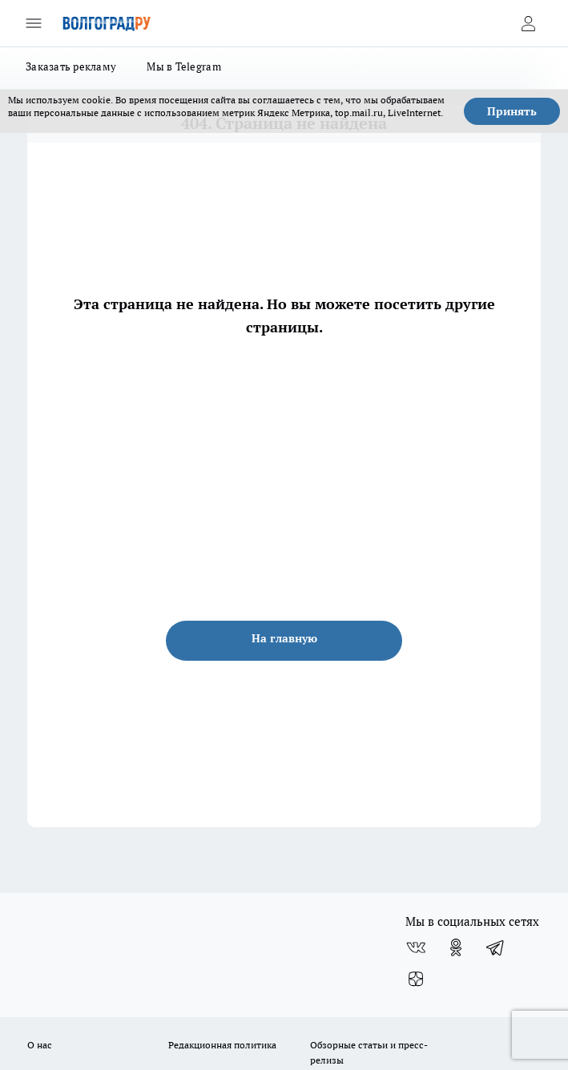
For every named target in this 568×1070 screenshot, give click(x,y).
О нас (39, 1045)
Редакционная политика (222, 1045)
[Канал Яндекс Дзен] (416, 979)
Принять (512, 111)
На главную (284, 638)
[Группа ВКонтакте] (416, 947)
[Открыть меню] (33, 23)
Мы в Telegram (184, 66)
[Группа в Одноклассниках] (456, 947)
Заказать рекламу (71, 66)
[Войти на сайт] (528, 23)
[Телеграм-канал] (496, 947)
